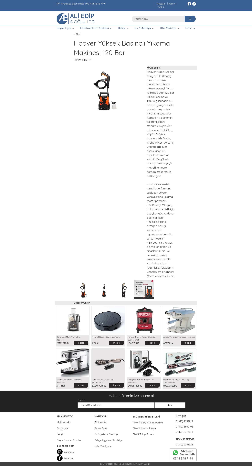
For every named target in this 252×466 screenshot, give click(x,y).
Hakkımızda (63, 422)
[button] (65, 28)
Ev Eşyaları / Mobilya (106, 434)
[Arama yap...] (157, 19)
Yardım (161, 6)
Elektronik (100, 422)
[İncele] (81, 343)
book (71, 458)
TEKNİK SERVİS (185, 439)
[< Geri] (83, 34)
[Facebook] (189, 4)
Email (80, 400)
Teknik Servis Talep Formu (148, 422)
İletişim (171, 3)
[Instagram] (194, 4)
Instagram (69, 452)
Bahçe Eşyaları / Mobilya (108, 440)
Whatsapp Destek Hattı (187, 453)
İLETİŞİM (181, 416)
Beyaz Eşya (102, 428)
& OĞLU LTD (82, 21)
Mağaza (161, 3)
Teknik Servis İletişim (145, 428)
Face (66, 458)
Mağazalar (63, 428)
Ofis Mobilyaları (103, 446)
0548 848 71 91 (183, 458)
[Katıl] (170, 405)
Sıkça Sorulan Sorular (69, 440)
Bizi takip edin (65, 445)
